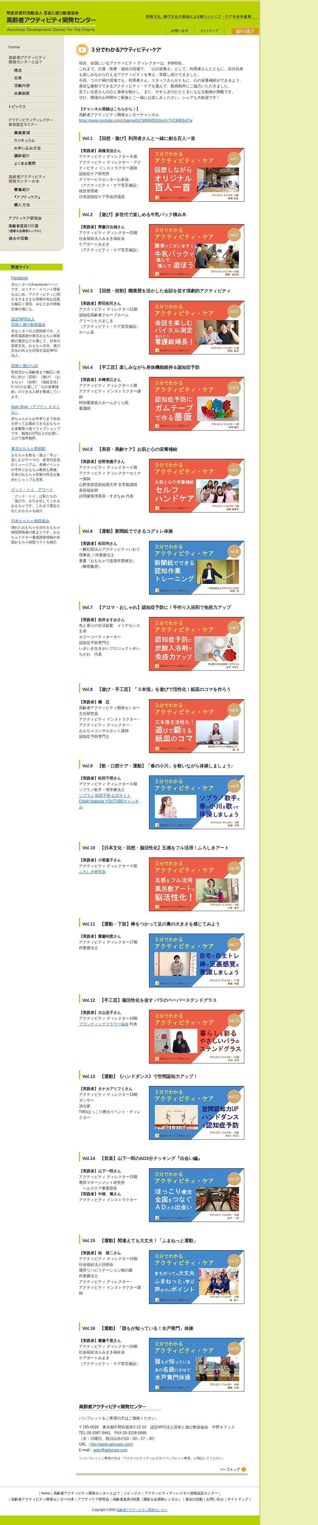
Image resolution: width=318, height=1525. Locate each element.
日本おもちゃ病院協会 (30, 521)
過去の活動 (194, 1499)
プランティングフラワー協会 (104, 1024)
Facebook (19, 278)
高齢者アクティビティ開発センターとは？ (86, 1493)
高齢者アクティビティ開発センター (142, 1510)
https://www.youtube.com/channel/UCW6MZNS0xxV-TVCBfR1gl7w (136, 120)
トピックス (132, 1493)
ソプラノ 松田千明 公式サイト (105, 795)
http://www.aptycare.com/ (111, 1444)
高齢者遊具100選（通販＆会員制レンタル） (147, 1499)
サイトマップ (237, 1499)
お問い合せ (215, 1499)
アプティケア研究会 (93, 1499)
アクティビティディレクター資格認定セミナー (181, 1493)
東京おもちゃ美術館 (28, 448)
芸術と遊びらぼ (24, 365)
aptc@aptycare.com (111, 1450)
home (45, 1493)
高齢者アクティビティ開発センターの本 (42, 1499)
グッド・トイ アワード (32, 490)
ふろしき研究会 (92, 871)
